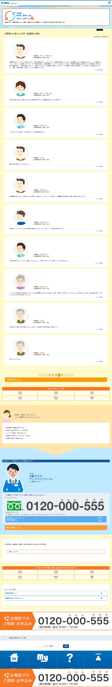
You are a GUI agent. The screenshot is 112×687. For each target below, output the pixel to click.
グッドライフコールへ (39, 495)
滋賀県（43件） (92, 398)
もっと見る (99, 70)
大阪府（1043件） (20, 392)
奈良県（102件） (20, 398)
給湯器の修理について (11, 593)
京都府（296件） (56, 392)
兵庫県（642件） (92, 392)
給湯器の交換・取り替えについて (14, 598)
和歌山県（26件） (56, 398)
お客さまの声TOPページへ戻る (17, 638)
